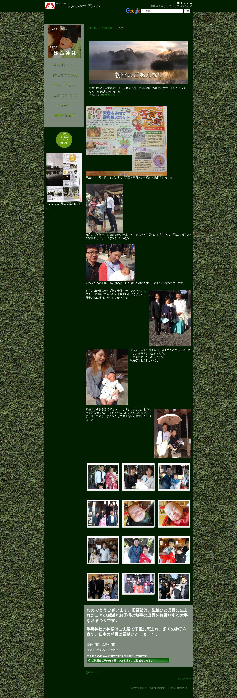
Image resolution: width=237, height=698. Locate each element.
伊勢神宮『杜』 (108, 95)
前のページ (92, 672)
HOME (93, 28)
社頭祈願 (107, 28)
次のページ (184, 678)
